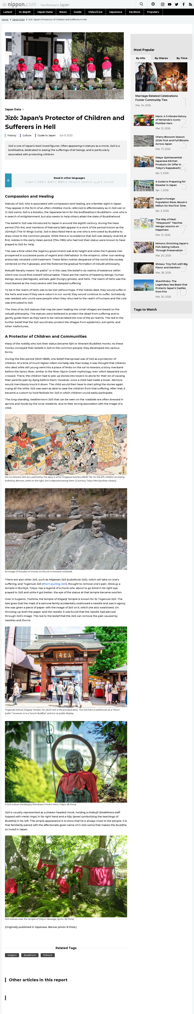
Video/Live (95, 11)
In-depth (25, 11)
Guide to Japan (47, 135)
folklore (47, 955)
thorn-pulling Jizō (54, 583)
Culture (27, 135)
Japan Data (45, 11)
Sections (135, 11)
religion (12, 955)
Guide (77, 11)
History (11, 135)
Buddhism (30, 955)
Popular (153, 11)
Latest (7, 11)
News (63, 11)
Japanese (115, 11)
